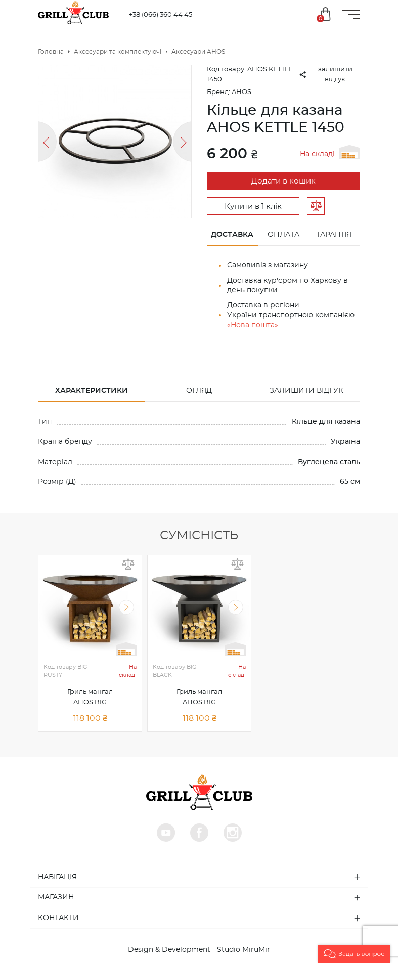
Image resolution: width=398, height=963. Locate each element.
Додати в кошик (283, 181)
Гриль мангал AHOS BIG (90, 697)
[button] (354, 954)
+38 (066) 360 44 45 (160, 15)
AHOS (241, 92)
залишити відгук (335, 74)
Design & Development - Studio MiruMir (199, 949)
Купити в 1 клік (253, 206)
